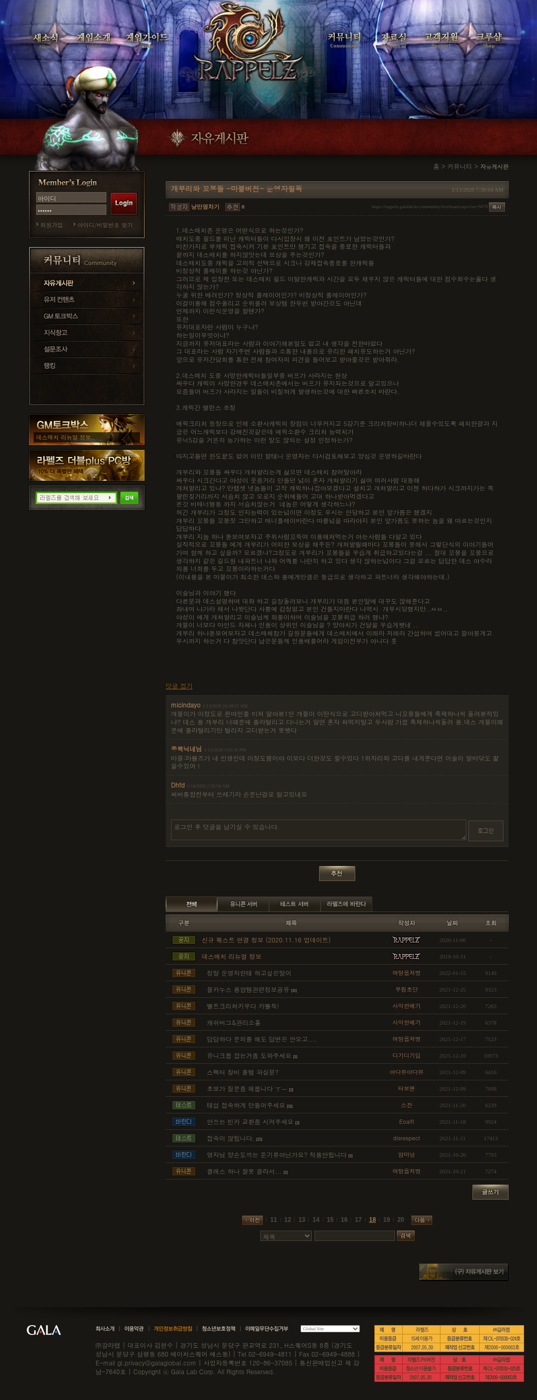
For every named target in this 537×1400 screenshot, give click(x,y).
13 (301, 1219)
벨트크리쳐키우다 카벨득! (243, 1005)
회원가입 (51, 225)
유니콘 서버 (243, 904)
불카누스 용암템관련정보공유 (248, 989)
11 (273, 1219)
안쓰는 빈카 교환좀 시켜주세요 (250, 1121)
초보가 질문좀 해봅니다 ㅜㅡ (247, 1088)
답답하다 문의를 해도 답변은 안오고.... (262, 1038)
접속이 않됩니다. (231, 1138)
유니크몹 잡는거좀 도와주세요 (249, 1055)
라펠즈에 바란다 (346, 904)
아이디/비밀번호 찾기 (105, 225)
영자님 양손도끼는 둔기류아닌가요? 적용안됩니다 (277, 1154)
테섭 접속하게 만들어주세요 (246, 1104)
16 (344, 1219)
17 (358, 1219)
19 (386, 1219)
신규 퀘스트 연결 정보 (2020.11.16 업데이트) (266, 939)
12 (288, 1219)
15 (330, 1219)
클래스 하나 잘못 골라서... (244, 1171)
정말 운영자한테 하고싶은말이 (249, 972)
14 (315, 1219)
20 (400, 1219)
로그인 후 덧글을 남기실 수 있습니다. (318, 830)
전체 (191, 904)
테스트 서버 (295, 904)
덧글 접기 (179, 686)
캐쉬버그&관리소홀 (234, 1022)
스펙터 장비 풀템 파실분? (243, 1071)
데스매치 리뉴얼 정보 (63, 437)
